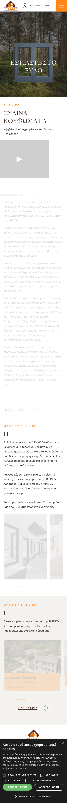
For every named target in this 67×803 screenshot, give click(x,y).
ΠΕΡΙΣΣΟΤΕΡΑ (14, 410)
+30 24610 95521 (38, 5)
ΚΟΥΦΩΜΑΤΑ (25, 568)
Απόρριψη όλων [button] (49, 787)
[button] (33, 796)
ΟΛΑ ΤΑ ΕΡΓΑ (28, 708)
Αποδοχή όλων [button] (17, 787)
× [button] (63, 743)
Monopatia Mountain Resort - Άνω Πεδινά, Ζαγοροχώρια (19, 682)
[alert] (33, 771)
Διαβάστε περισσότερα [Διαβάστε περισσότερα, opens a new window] (15, 768)
